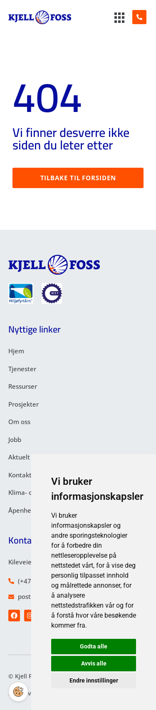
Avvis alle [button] (93, 663)
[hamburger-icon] (119, 18)
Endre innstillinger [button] (93, 680)
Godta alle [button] (93, 646)
